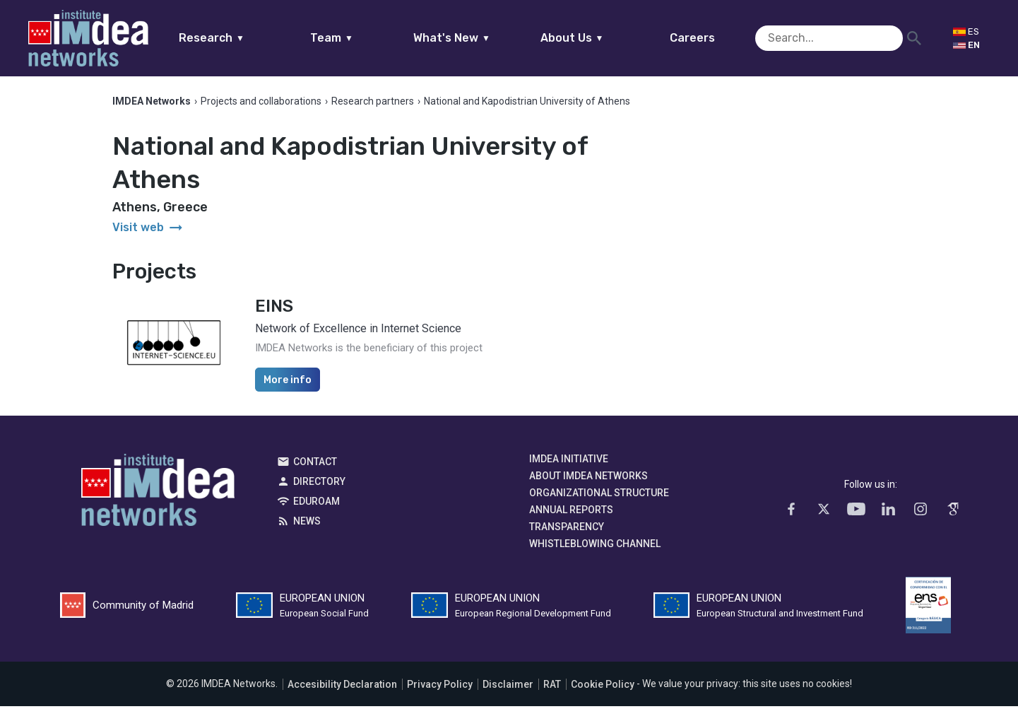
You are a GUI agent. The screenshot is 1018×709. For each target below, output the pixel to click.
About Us (599, 38)
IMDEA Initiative (568, 462)
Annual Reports (571, 513)
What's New (479, 38)
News (307, 524)
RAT (552, 687)
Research (239, 38)
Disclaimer (508, 687)
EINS (274, 310)
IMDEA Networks (158, 497)
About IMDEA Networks (588, 479)
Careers (719, 38)
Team (359, 38)
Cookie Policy (602, 687)
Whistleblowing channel (595, 547)
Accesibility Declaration (342, 687)
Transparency (566, 530)
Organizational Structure (599, 496)
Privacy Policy (440, 687)
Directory (319, 485)
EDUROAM (316, 504)
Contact (315, 465)
